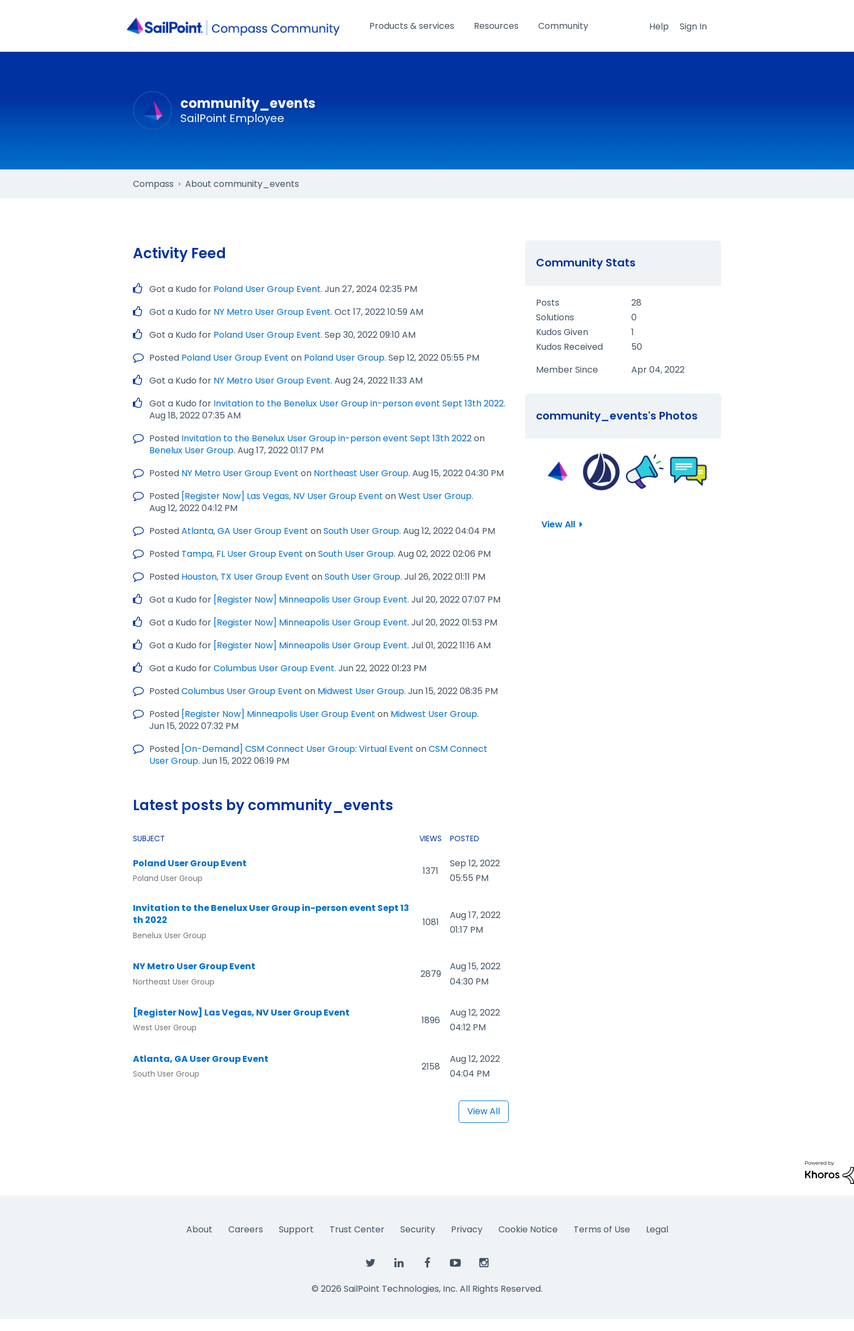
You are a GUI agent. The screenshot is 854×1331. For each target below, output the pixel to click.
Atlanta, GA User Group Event (244, 531)
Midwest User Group (361, 691)
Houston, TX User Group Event (245, 576)
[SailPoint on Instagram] (484, 1263)
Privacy (467, 1229)
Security (417, 1229)
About (199, 1229)
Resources (496, 26)
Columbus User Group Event (273, 668)
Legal (657, 1229)
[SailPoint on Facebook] (427, 1263)
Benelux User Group (191, 450)
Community (563, 26)
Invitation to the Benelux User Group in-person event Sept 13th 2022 (358, 403)
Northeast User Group (361, 473)
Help (659, 26)
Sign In (693, 26)
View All (483, 1111)
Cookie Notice (528, 1229)
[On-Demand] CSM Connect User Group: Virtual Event (297, 749)
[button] (558, 471)
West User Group (435, 496)
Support (296, 1229)
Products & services (411, 26)
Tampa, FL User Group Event (242, 554)
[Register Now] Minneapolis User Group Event (310, 599)
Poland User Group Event (267, 289)
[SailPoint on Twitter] (370, 1263)
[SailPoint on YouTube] (455, 1263)
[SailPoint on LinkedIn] (399, 1263)
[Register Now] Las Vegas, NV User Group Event (282, 496)
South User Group (361, 531)
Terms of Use (602, 1229)
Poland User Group (344, 357)
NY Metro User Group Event (272, 312)
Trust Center (357, 1229)
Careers (245, 1229)
